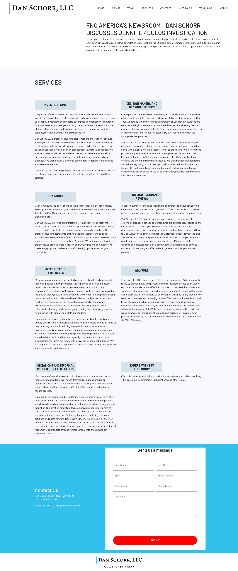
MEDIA (223, 8)
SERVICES (147, 8)
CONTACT (165, 8)
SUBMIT (155, 540)
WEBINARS (185, 8)
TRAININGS (205, 8)
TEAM (130, 8)
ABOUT (116, 8)
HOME (100, 8)
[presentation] (136, 525)
